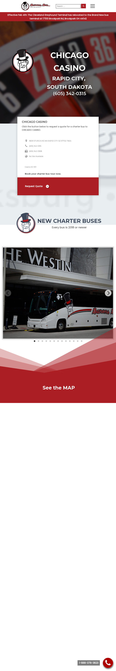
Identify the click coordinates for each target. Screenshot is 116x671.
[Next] (108, 293)
